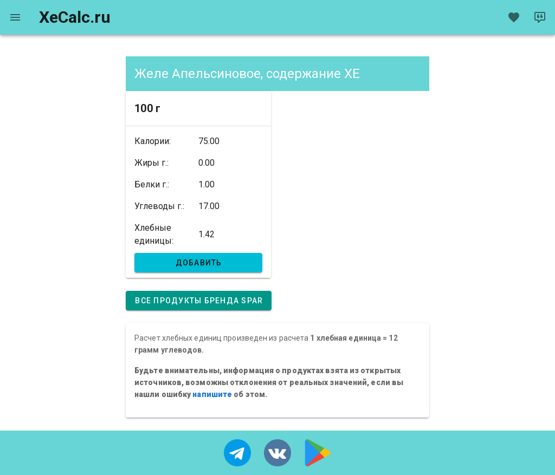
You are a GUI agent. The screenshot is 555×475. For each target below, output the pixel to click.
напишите (212, 394)
